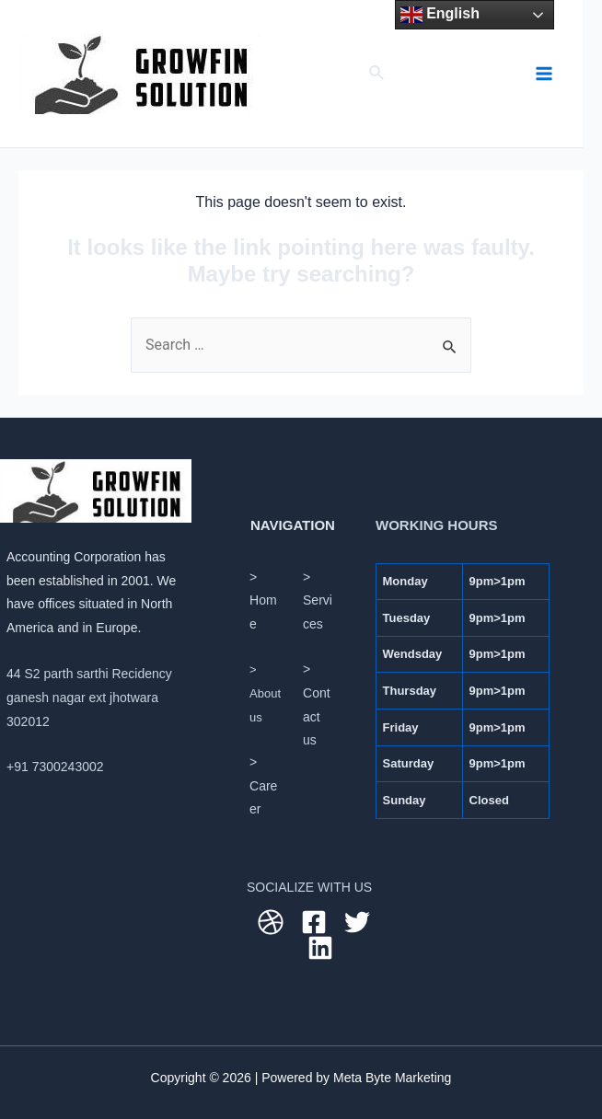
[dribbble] (273, 922)
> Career (263, 785)
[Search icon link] (377, 74)
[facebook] (316, 922)
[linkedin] (323, 948)
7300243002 (68, 766)
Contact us (316, 716)
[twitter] (360, 922)
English (440, 15)
